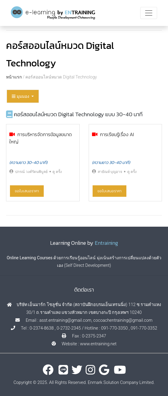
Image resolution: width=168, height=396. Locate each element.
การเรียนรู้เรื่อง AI (117, 134)
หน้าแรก (14, 77)
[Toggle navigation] (148, 13)
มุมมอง (21, 96)
